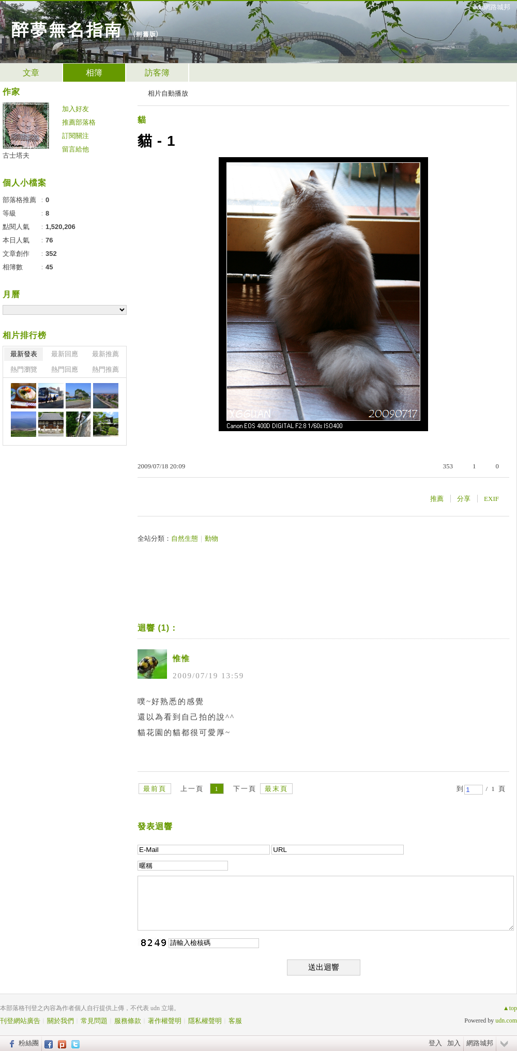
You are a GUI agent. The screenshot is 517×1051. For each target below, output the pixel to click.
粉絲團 (29, 1043)
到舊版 (145, 34)
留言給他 (75, 149)
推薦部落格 (79, 122)
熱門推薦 (105, 369)
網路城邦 (479, 1043)
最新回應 (64, 354)
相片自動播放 (168, 93)
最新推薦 (105, 354)
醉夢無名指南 (66, 29)
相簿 (94, 72)
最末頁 (276, 789)
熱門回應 (64, 369)
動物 (211, 538)
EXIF (491, 498)
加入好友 (75, 109)
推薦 (437, 498)
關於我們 (60, 1021)
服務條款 (127, 1021)
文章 (31, 72)
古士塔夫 (16, 155)
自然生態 (184, 538)
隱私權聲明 (205, 1021)
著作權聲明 (164, 1021)
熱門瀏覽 (23, 369)
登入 (435, 1043)
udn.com (506, 1020)
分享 (463, 498)
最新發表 (23, 354)
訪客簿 (157, 72)
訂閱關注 (75, 136)
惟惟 (181, 658)
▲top (510, 1008)
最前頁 (154, 789)
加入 (454, 1043)
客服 (235, 1021)
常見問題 (94, 1021)
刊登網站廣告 (20, 1021)
